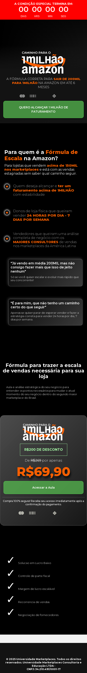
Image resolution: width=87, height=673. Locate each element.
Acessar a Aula (43, 487)
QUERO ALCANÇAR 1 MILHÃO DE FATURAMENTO (43, 109)
